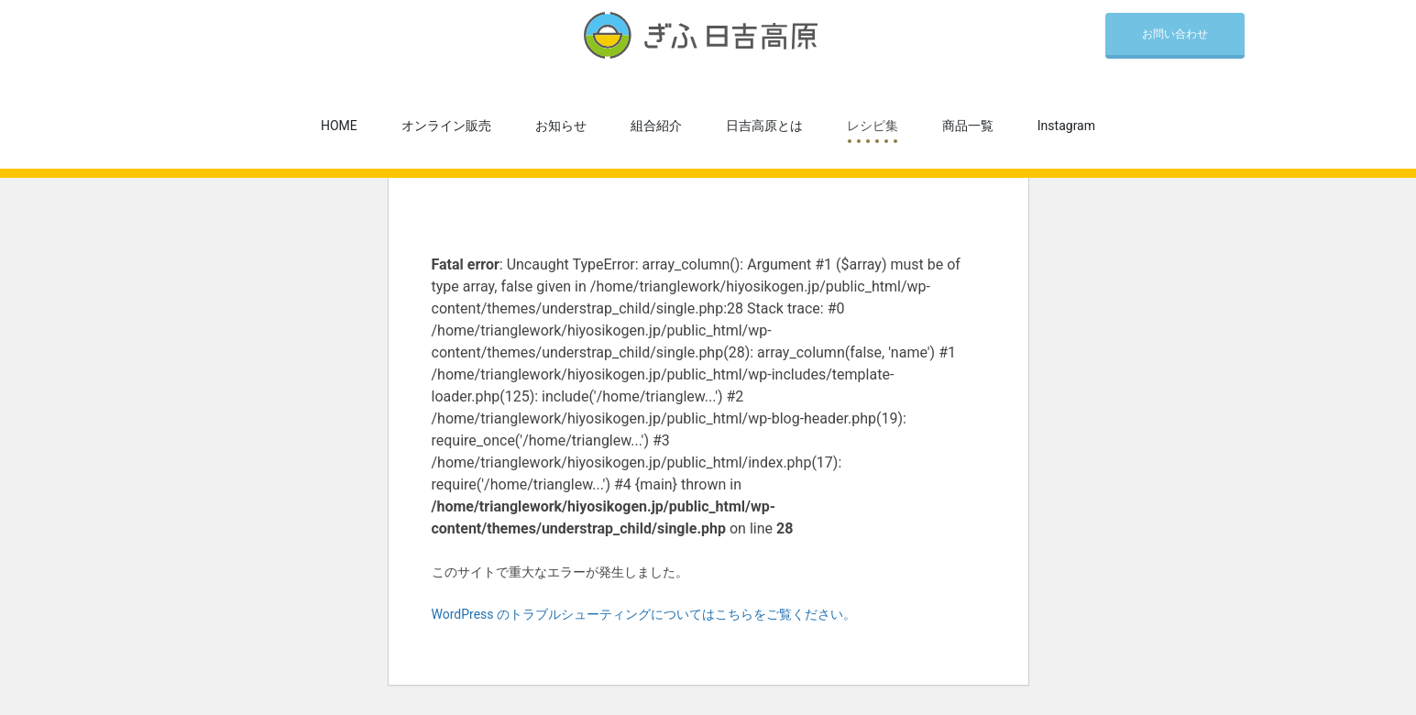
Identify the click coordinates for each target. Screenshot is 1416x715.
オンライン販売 (446, 125)
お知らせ (561, 125)
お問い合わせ (1175, 34)
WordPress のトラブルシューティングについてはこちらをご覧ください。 (644, 614)
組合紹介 (656, 125)
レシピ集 (872, 125)
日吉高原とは (764, 125)
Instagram (1066, 125)
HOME (339, 125)
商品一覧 (967, 125)
